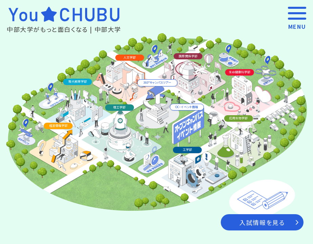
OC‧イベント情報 (186, 107)
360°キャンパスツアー (157, 82)
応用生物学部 (238, 118)
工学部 (187, 149)
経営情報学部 (58, 125)
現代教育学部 (78, 81)
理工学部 (119, 107)
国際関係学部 (188, 56)
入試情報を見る (268, 222)
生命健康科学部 (239, 72)
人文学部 (129, 57)
